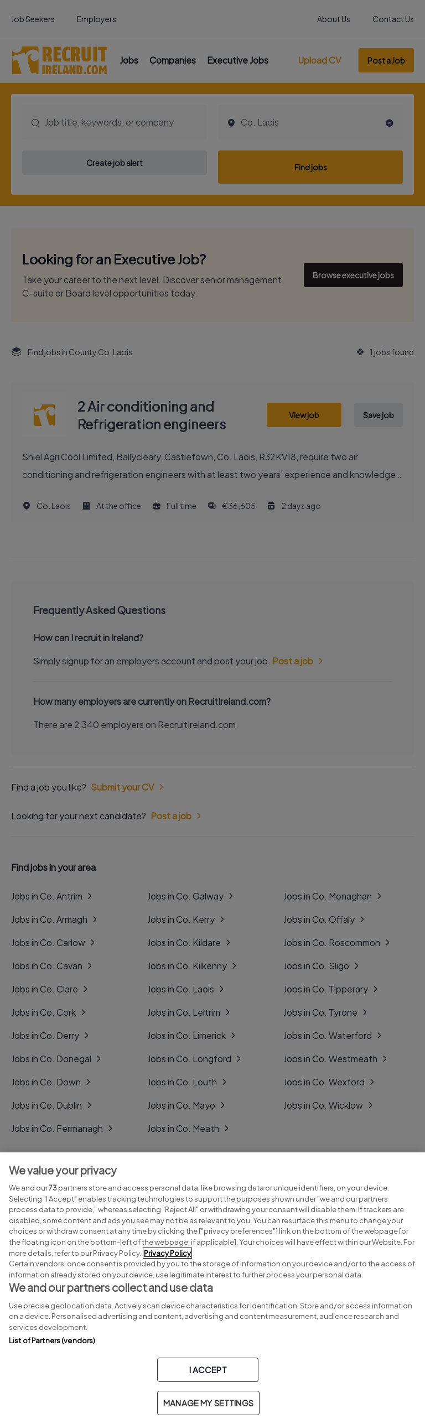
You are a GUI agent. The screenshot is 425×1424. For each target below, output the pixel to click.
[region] (212, 1288)
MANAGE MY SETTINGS (208, 1402)
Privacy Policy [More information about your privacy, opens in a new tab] (167, 1253)
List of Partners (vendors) (52, 1340)
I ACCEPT (208, 1369)
